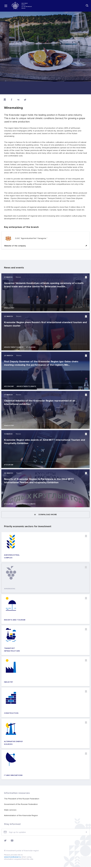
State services (10, 810)
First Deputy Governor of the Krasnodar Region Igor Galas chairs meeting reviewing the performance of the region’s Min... (41, 363)
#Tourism (31, 347)
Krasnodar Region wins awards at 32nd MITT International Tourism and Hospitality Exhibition (44, 441)
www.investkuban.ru (12, 857)
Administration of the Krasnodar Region (21, 815)
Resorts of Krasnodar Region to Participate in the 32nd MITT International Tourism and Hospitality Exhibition (39, 481)
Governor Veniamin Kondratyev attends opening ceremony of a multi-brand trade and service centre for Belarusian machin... (44, 285)
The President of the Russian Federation (21, 799)
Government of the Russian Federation (21, 804)
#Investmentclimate (14, 347)
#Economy (9, 386)
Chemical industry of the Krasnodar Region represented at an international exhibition (39, 402)
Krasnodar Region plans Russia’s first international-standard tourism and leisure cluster (45, 324)
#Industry (9, 308)
